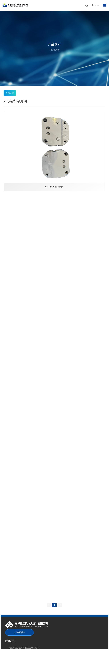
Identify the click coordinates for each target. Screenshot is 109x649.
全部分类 (10, 93)
